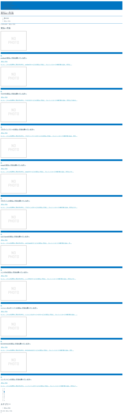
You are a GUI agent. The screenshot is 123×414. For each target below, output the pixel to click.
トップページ (8, 3)
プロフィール (8, 7)
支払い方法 (7, 12)
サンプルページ (8, 2)
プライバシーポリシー (10, 5)
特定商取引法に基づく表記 (11, 9)
